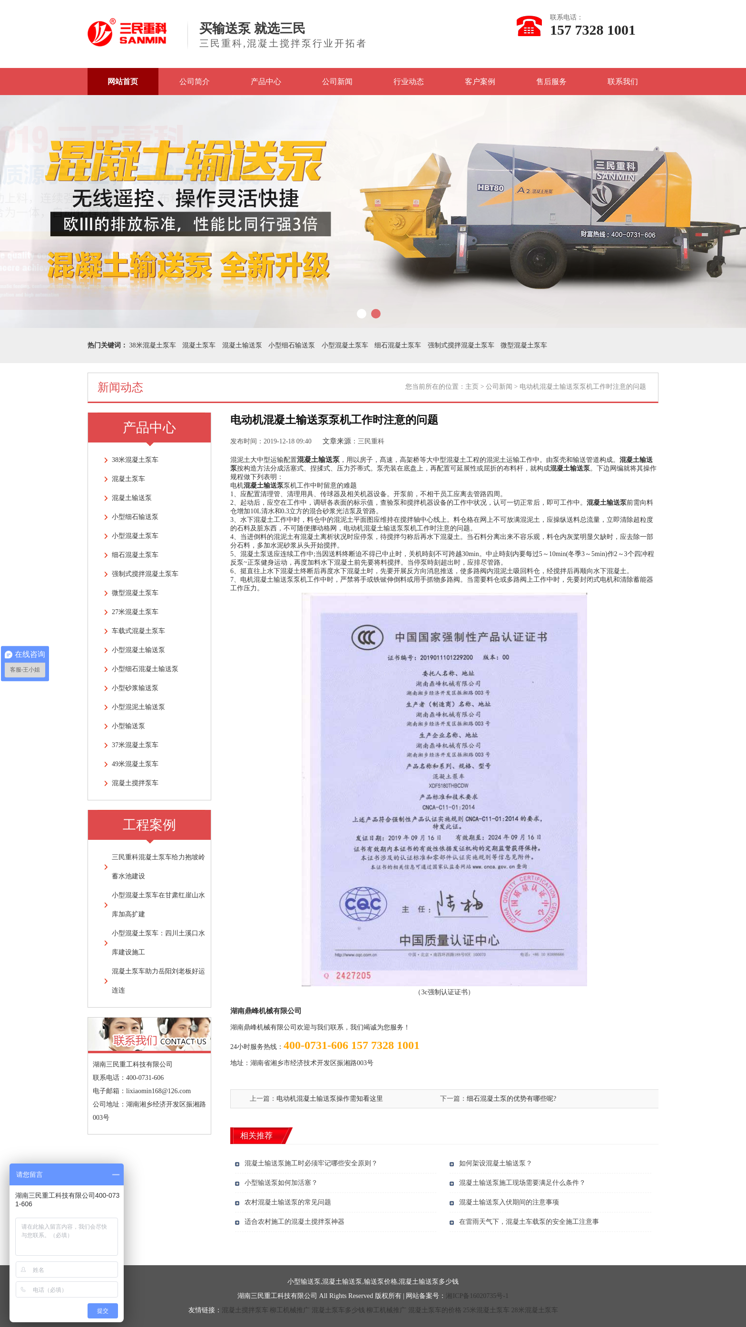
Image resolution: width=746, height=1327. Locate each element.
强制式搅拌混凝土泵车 (461, 345)
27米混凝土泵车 (135, 611)
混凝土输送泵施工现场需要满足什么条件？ (522, 1182)
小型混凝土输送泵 (138, 650)
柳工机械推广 (290, 1310)
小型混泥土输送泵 (138, 707)
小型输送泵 (128, 726)
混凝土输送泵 (242, 345)
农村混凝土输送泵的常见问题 (288, 1202)
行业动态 (408, 81)
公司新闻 (337, 81)
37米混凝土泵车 (135, 745)
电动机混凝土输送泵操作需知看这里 (329, 1098)
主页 (472, 386)
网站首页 (123, 81)
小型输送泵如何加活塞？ (281, 1182)
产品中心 (266, 81)
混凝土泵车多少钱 (338, 1310)
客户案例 (480, 81)
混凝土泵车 (199, 345)
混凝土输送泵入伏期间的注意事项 (509, 1202)
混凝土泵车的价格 (434, 1310)
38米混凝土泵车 (152, 345)
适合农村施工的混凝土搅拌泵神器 (294, 1221)
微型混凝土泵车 (524, 345)
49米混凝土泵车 (135, 764)
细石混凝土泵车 (397, 345)
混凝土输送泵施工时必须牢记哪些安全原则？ (311, 1163)
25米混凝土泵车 (486, 1310)
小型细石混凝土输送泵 (145, 669)
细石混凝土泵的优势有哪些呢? (511, 1098)
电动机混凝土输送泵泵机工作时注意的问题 (407, 528)
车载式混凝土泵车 (138, 631)
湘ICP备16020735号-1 (477, 1295)
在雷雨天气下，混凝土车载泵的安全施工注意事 (529, 1221)
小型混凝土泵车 (345, 345)
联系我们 (623, 81)
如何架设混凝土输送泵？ (495, 1163)
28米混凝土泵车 (534, 1310)
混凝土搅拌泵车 (135, 783)
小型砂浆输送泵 (135, 688)
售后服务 (551, 81)
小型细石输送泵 (291, 345)
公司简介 (194, 81)
